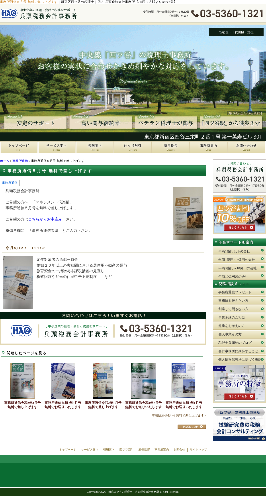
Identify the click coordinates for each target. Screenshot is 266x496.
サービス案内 (89, 449)
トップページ (67, 449)
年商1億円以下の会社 (234, 251)
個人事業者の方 (230, 334)
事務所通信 (20, 161)
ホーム (4, 161)
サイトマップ (198, 449)
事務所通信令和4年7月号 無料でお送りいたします (143, 405)
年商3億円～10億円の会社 (237, 268)
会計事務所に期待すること (238, 351)
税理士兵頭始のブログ (235, 342)
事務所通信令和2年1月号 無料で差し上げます (103, 405)
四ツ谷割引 (126, 449)
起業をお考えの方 (231, 326)
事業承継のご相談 (231, 317)
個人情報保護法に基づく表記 (240, 359)
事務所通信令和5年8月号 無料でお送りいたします (63, 405)
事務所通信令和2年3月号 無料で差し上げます (22, 405)
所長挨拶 (144, 449)
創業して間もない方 (233, 309)
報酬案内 (109, 449)
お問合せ (179, 449)
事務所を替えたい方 (233, 300)
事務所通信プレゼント (235, 292)
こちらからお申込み (45, 219)
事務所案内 (162, 449)
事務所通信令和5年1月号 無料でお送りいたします (184, 405)
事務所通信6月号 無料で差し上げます (178, 415)
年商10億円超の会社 (233, 276)
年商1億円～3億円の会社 (236, 260)
